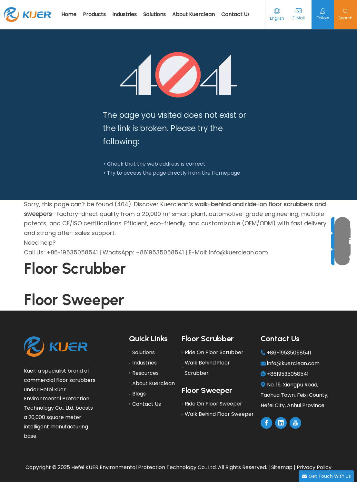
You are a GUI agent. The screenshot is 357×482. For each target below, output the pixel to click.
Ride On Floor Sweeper (213, 403)
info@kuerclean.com (293, 363)
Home (68, 14)
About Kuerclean (193, 14)
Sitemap (282, 467)
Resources (145, 373)
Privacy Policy (314, 467)
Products (94, 14)
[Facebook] (266, 423)
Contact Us (235, 14)
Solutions (154, 14)
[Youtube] (295, 423)
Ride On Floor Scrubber (214, 352)
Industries (124, 14)
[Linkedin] (281, 423)
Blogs (139, 393)
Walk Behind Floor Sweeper (219, 414)
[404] (178, 74)
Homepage (226, 173)
